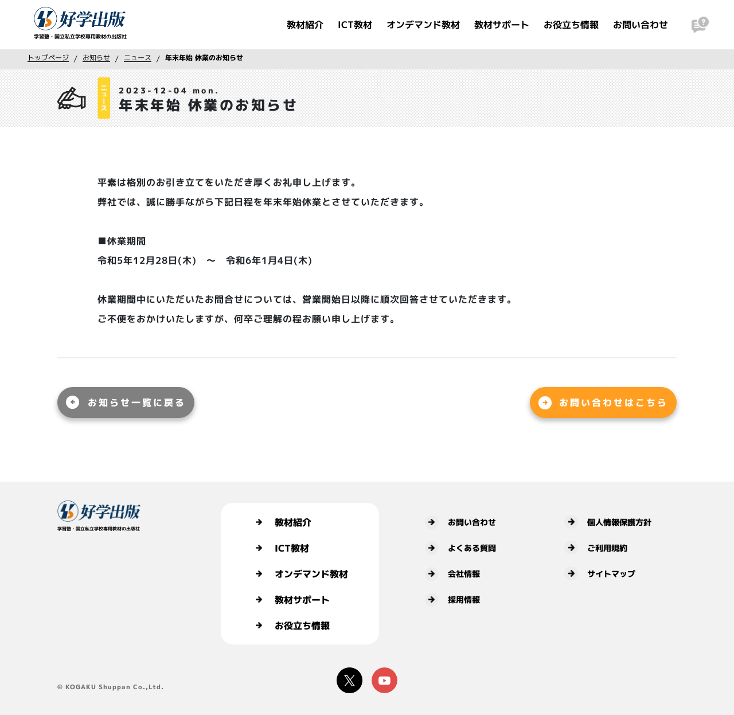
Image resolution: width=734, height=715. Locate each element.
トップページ (48, 57)
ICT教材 (355, 24)
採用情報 (452, 600)
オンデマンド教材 (423, 24)
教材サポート (501, 24)
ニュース (137, 57)
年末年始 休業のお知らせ (204, 57)
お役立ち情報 (571, 24)
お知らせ (96, 57)
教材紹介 (305, 24)
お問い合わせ (640, 24)
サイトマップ (599, 573)
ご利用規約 (595, 547)
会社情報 (452, 574)
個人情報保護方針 (607, 522)
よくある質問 (460, 548)
